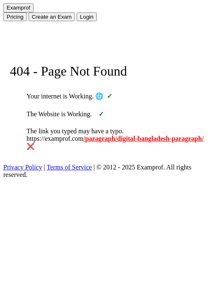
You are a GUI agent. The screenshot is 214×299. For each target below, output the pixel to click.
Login (87, 17)
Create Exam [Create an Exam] (52, 17)
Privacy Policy (22, 167)
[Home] (18, 7)
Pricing (15, 17)
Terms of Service (69, 167)
